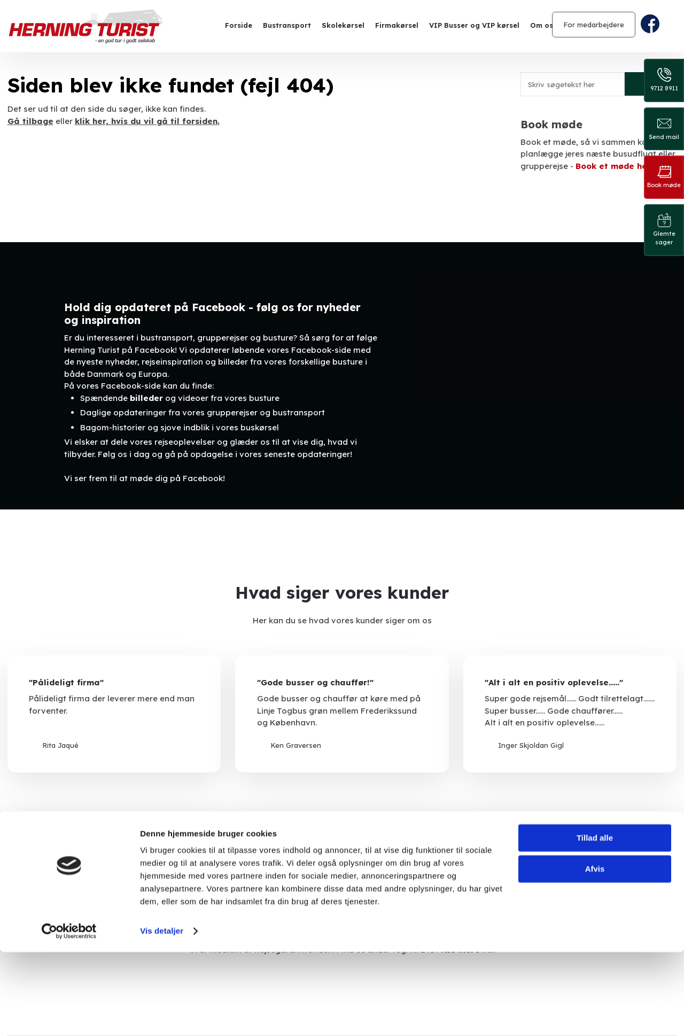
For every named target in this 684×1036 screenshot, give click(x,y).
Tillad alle (595, 921)
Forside (238, 25)
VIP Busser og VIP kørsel (474, 25)
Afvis (595, 952)
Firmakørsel (396, 25)
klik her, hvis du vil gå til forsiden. (147, 121)
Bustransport (287, 25)
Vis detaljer (161, 1014)
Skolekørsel (343, 25)
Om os (541, 25)
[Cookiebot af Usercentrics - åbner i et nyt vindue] (69, 1015)
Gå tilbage (30, 121)
